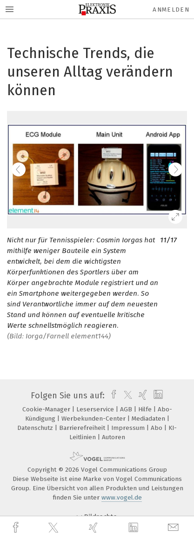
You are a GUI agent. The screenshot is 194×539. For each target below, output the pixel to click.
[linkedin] (134, 528)
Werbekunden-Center (94, 418)
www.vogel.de (121, 497)
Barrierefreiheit (83, 428)
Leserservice (96, 409)
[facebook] (16, 527)
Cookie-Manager (47, 409)
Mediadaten (149, 418)
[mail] (174, 527)
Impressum (129, 428)
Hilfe (146, 409)
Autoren (113, 437)
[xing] (94, 527)
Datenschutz (36, 428)
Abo (157, 428)
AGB (127, 409)
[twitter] (54, 527)
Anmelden (171, 9)
